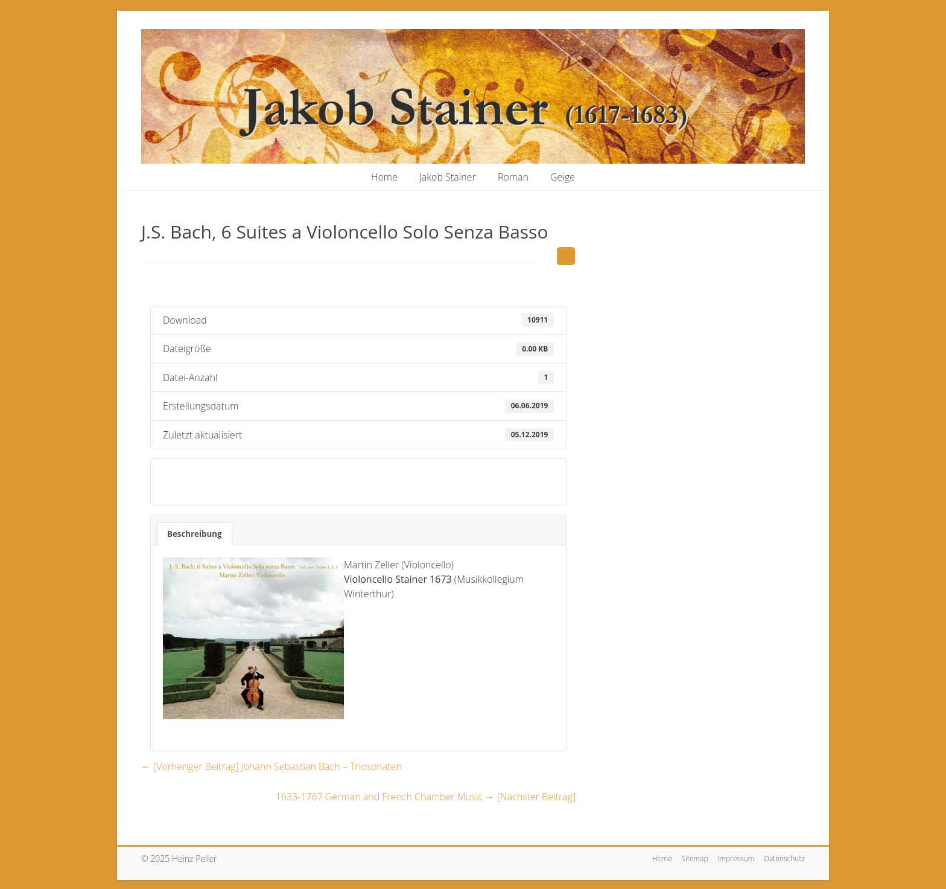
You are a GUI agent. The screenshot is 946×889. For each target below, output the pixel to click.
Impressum (736, 858)
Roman (513, 177)
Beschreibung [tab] (194, 533)
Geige (562, 177)
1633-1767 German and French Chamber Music (426, 796)
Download (191, 481)
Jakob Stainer (447, 177)
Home (384, 177)
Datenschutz (784, 858)
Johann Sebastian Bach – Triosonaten (271, 766)
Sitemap (695, 858)
